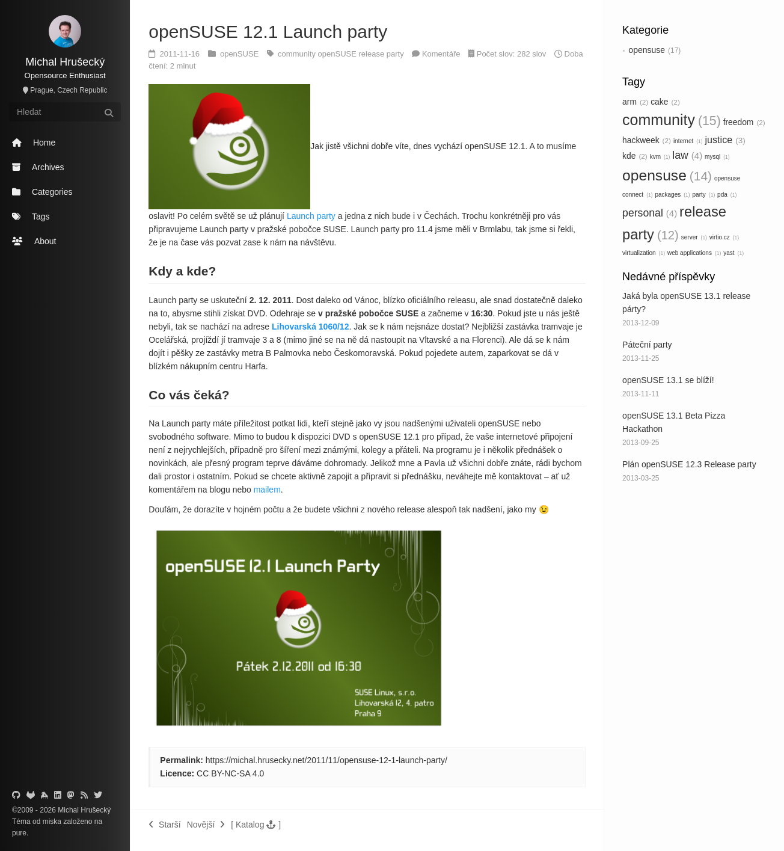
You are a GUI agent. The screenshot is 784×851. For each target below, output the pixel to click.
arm (635, 101)
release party (382, 53)
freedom (744, 122)
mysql (717, 156)
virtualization (643, 253)
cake (665, 101)
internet (688, 141)
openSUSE (240, 53)
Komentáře (441, 53)
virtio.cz (724, 237)
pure (19, 833)
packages (672, 194)
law (687, 155)
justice (725, 139)
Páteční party (647, 344)
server (694, 237)
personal (649, 213)
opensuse (646, 50)
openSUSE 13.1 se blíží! (668, 380)
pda (727, 194)
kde (635, 156)
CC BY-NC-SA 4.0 (230, 773)
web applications (694, 253)
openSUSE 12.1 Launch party (268, 31)
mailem (267, 489)
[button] (256, 824)
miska (52, 821)
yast (733, 253)
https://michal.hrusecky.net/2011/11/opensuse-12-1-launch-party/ (326, 760)
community (671, 119)
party (704, 194)
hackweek (646, 140)
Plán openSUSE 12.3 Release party (689, 464)
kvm (660, 156)
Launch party (311, 216)
